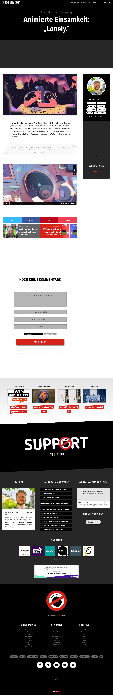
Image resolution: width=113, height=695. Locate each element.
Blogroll (14, 656)
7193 (59, 615)
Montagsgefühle (28, 634)
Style (84, 640)
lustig (28, 644)
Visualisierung (100, 112)
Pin (49, 220)
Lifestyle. (96, 2)
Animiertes (91, 103)
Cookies (94, 656)
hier (24, 353)
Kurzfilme (101, 103)
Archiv (22, 656)
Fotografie (57, 640)
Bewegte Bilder (56, 636)
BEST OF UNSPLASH (44, 386)
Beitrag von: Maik (96, 99)
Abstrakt (101, 106)
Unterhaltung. (74, 2)
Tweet (13, 220)
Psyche (89, 112)
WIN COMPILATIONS (18, 386)
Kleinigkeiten (28, 636)
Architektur (56, 632)
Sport (84, 638)
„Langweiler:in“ (87, 494)
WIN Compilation (29, 647)
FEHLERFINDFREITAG (69, 386)
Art (56, 634)
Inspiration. (86, 2)
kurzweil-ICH (56, 642)
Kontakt (43, 656)
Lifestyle (91, 106)
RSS (101, 656)
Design (57, 638)
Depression (91, 109)
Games (29, 642)
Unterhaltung (28, 625)
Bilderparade (28, 630)
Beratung (74, 656)
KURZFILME (94, 386)
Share (31, 220)
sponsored (64, 656)
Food (84, 630)
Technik (84, 642)
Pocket (67, 220)
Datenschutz (84, 656)
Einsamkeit (101, 109)
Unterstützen (33, 656)
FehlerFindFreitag (29, 632)
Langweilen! (93, 522)
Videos (56, 647)
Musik (84, 634)
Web (84, 647)
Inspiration (56, 625)
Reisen (84, 636)
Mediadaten (53, 656)
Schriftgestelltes (56, 644)
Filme (28, 638)
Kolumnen (84, 632)
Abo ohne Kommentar (50, 334)
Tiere (84, 644)
